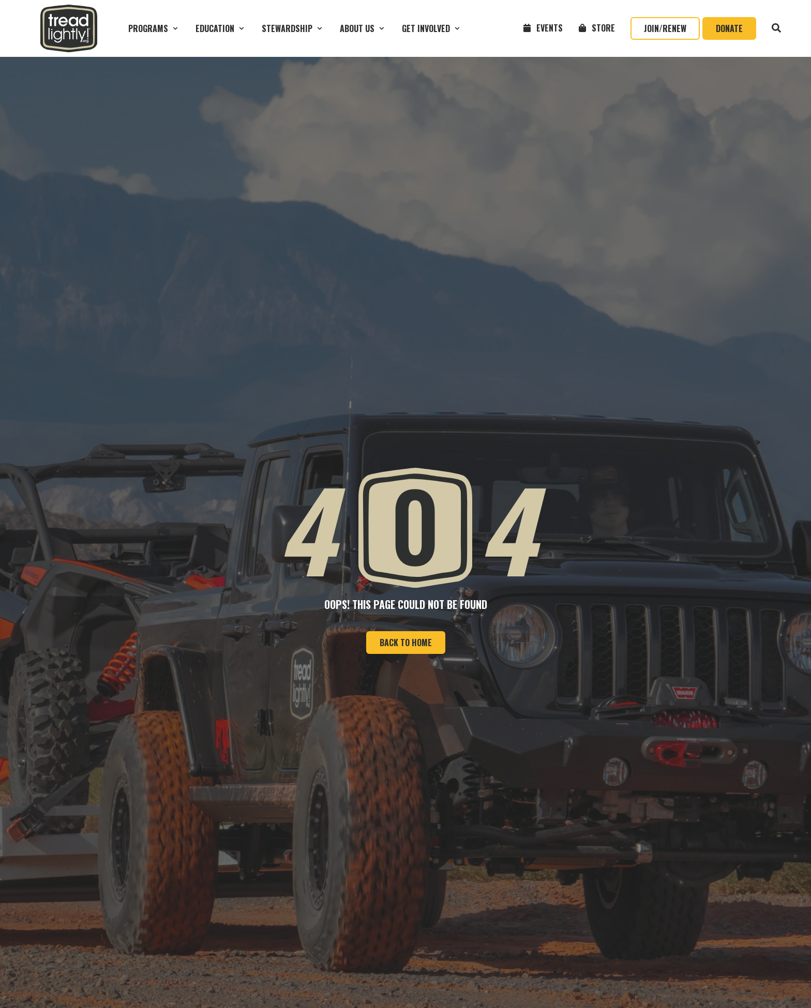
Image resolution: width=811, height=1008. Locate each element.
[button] (154, 28)
